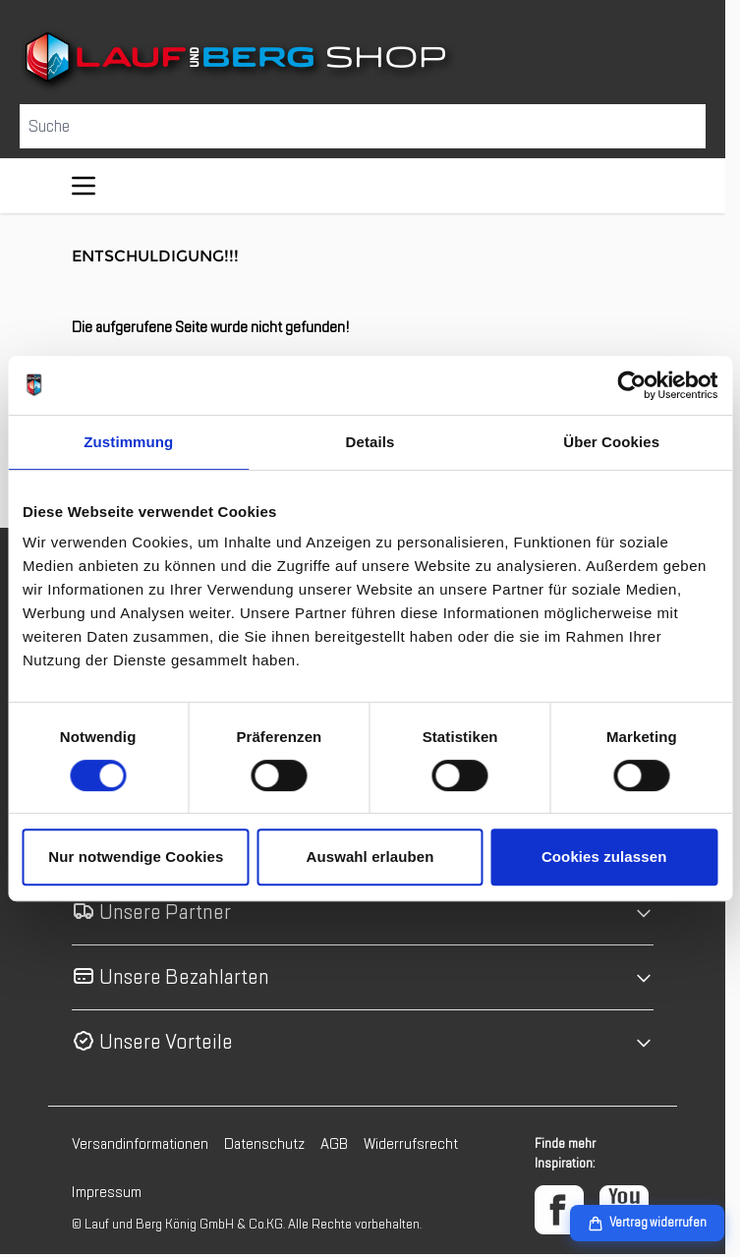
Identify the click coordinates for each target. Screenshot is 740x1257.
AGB (334, 1144)
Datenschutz (264, 1144)
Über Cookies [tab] (611, 441)
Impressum (107, 1192)
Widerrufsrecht (411, 1144)
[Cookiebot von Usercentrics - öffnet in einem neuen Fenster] (631, 385)
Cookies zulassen (603, 856)
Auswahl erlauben (370, 856)
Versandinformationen (140, 1144)
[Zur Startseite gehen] (363, 61)
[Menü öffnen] (83, 185)
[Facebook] (559, 1209)
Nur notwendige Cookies (135, 856)
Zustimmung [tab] (128, 441)
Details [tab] (370, 441)
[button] (363, 912)
